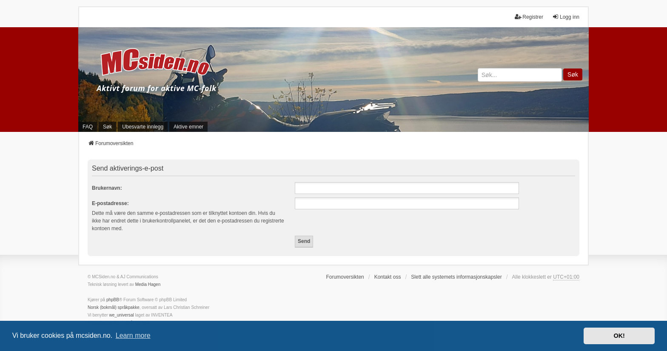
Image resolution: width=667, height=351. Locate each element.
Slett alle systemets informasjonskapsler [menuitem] (456, 277)
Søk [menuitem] (107, 127)
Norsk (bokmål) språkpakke (114, 307)
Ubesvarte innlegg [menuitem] (142, 127)
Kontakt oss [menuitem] (387, 277)
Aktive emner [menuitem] (188, 127)
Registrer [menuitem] (529, 17)
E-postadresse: (110, 203)
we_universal (121, 315)
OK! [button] (618, 335)
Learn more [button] (133, 335)
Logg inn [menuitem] (565, 17)
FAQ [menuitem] (88, 127)
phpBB (112, 299)
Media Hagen (147, 284)
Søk (572, 74)
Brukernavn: (107, 188)
